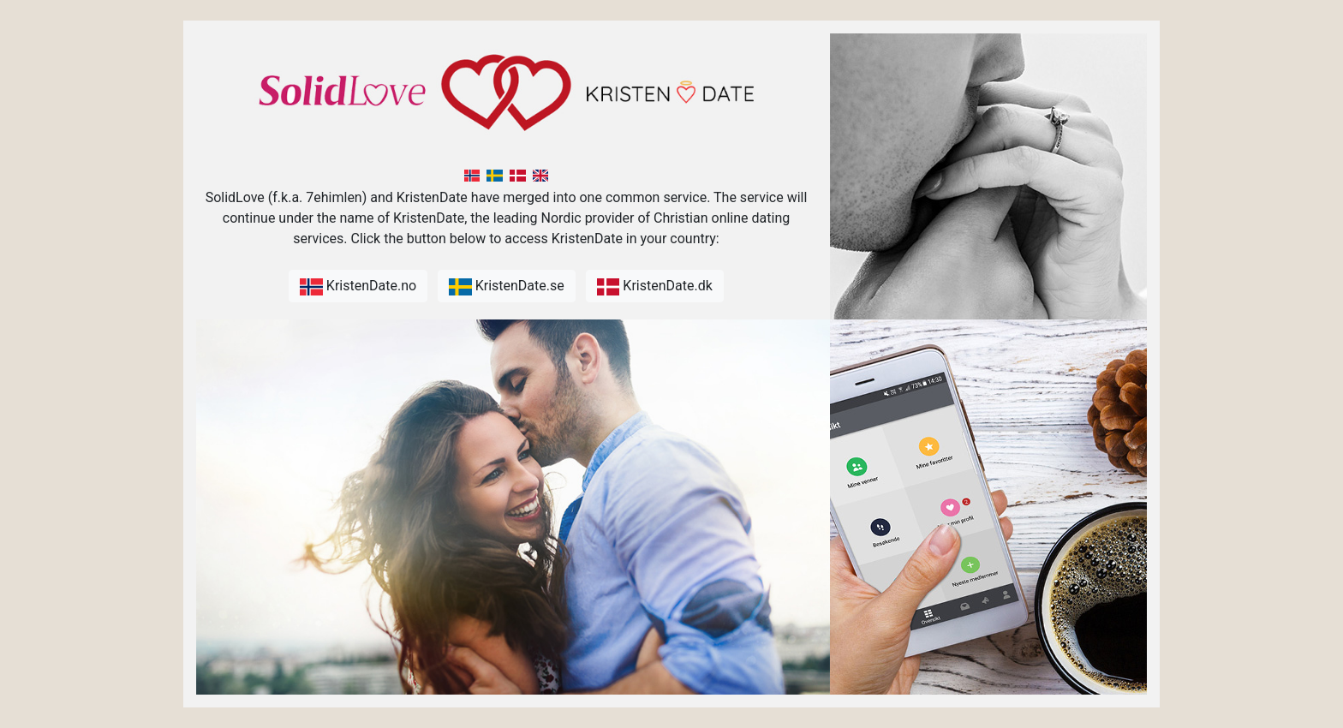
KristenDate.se (506, 286)
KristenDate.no (358, 286)
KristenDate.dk (655, 286)
